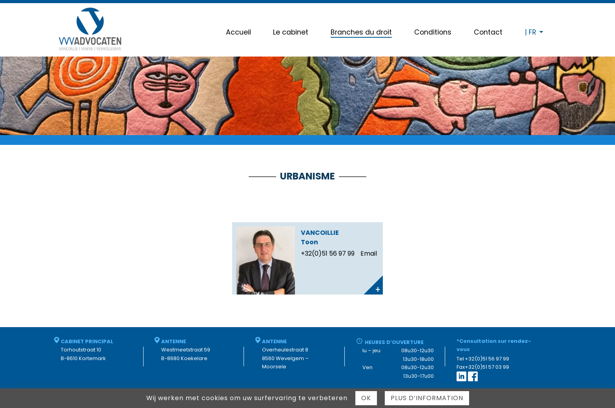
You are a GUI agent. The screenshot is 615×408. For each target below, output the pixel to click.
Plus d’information (427, 398)
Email (368, 253)
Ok (366, 398)
